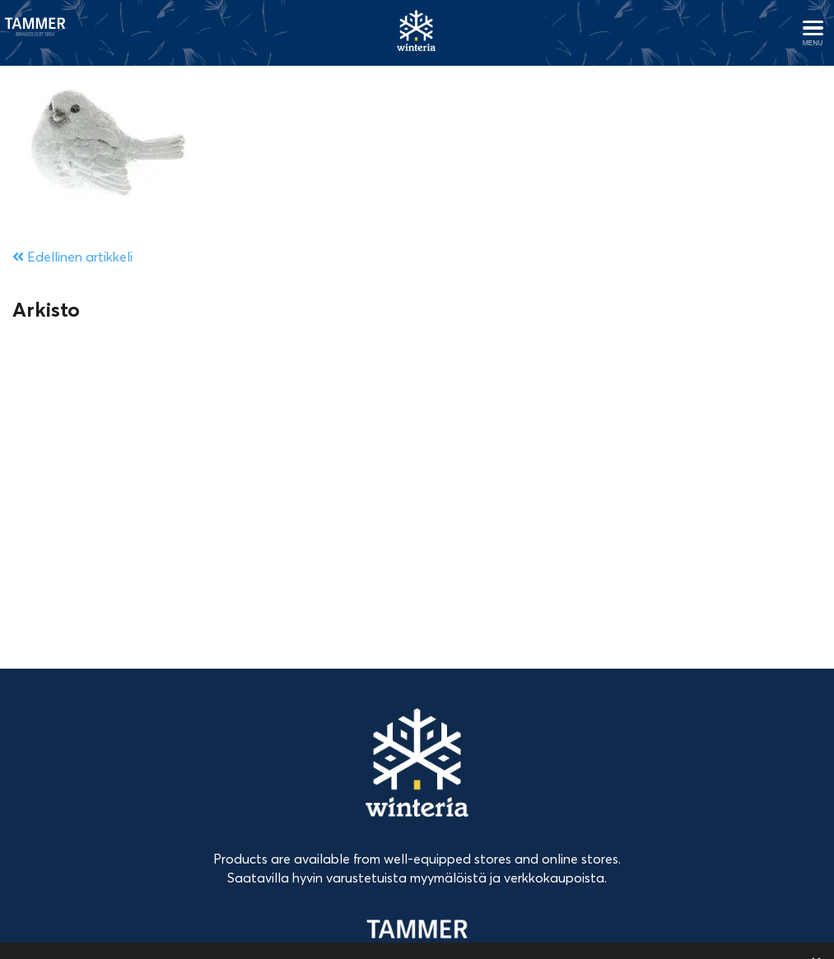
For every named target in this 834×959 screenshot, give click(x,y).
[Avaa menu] (812, 32)
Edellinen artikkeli (72, 256)
